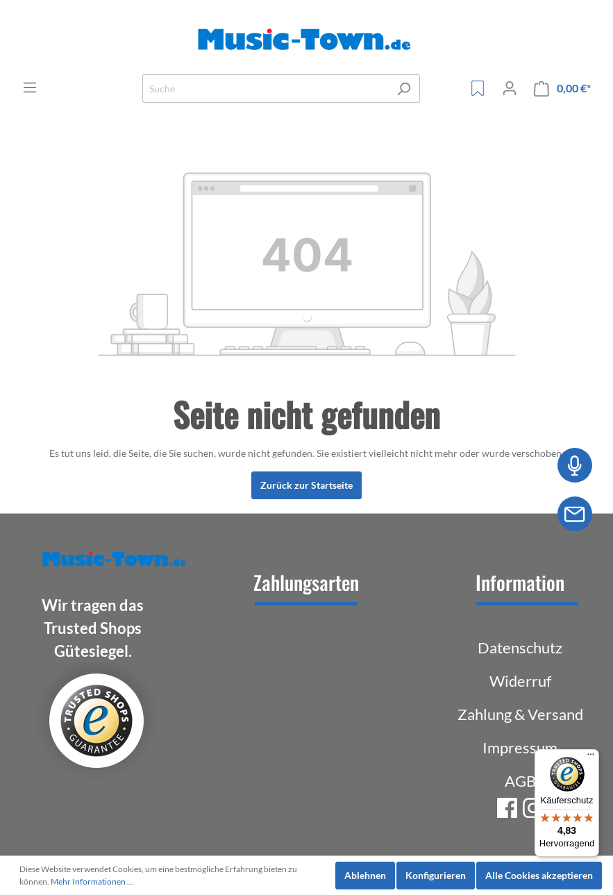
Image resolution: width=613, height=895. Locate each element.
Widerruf (520, 680)
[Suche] (265, 88)
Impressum (519, 747)
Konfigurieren (435, 875)
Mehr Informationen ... (92, 881)
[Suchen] (403, 88)
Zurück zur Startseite (306, 485)
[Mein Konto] (510, 88)
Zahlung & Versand (520, 714)
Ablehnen (365, 875)
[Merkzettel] (478, 88)
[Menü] (30, 87)
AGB (520, 780)
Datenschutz (520, 647)
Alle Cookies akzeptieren (539, 875)
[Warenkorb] (562, 88)
